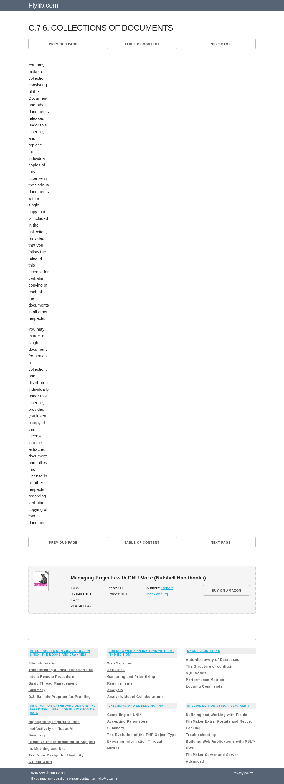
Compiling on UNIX (124, 715)
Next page (221, 44)
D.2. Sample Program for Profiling (59, 697)
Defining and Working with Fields (216, 715)
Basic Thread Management (52, 683)
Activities (116, 670)
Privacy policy (242, 773)
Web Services (119, 663)
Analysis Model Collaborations (135, 697)
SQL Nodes (196, 673)
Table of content (142, 44)
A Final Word (40, 762)
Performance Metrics (205, 680)
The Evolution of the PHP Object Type (141, 735)
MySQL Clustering (203, 651)
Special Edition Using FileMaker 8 (218, 705)
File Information (43, 663)
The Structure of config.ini (210, 666)
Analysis (115, 690)
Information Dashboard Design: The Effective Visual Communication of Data (63, 709)
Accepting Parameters (127, 721)
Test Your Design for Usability (55, 755)
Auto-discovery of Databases (212, 660)
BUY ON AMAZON (226, 590)
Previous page (63, 44)
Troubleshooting (201, 735)
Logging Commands (204, 686)
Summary (36, 690)
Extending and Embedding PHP (135, 705)
